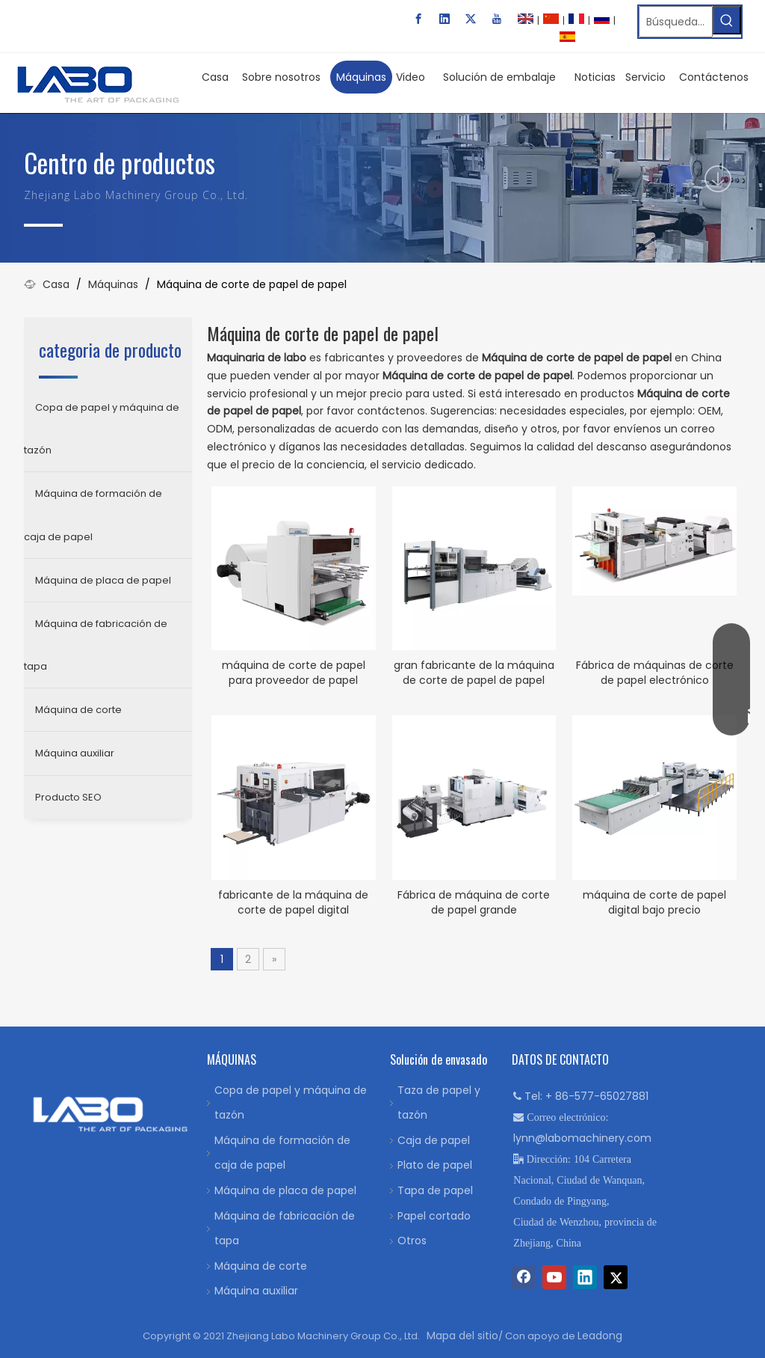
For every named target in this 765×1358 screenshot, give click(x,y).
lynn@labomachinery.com (582, 1138)
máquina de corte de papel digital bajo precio (654, 902)
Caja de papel (433, 1140)
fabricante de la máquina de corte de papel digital (293, 902)
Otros (412, 1240)
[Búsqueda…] (676, 21)
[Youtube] (497, 18)
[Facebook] (418, 18)
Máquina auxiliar (74, 753)
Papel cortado (434, 1215)
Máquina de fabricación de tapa (95, 645)
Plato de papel (434, 1164)
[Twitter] (470, 18)
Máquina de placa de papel (103, 580)
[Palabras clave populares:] (727, 20)
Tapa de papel (435, 1190)
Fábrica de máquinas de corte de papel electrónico (655, 673)
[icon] (717, 178)
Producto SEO (68, 797)
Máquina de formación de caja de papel (93, 514)
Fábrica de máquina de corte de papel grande (473, 902)
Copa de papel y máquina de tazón (101, 428)
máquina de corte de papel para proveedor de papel (293, 673)
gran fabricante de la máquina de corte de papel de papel (474, 673)
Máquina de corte (78, 710)
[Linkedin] (444, 18)
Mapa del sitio (462, 1335)
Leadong (599, 1335)
